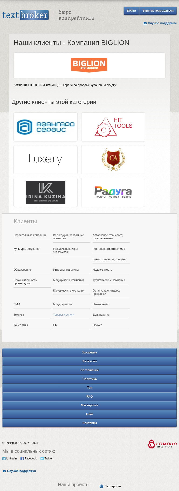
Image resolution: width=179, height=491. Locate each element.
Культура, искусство (26, 248)
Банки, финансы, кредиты (109, 259)
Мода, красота (62, 304)
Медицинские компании (68, 280)
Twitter (47, 458)
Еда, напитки (101, 314)
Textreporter (113, 486)
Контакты (90, 423)
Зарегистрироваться (158, 10)
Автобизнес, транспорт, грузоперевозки (108, 237)
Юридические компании (68, 290)
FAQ (90, 396)
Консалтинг (21, 325)
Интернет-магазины (65, 269)
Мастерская (89, 405)
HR (55, 325)
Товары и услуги (63, 314)
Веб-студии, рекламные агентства (68, 237)
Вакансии (89, 361)
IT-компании (100, 304)
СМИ (17, 304)
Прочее (97, 325)
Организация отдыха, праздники (106, 292)
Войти (131, 10)
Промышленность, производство (25, 282)
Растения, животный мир (109, 248)
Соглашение (89, 370)
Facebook (28, 458)
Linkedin (9, 458)
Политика (89, 379)
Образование (22, 269)
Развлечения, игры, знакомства (65, 250)
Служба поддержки (160, 23)
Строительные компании (30, 235)
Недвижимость (102, 269)
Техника (19, 314)
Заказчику (89, 352)
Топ (89, 387)
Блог (89, 414)
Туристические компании (109, 280)
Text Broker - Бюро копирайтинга (48, 15)
